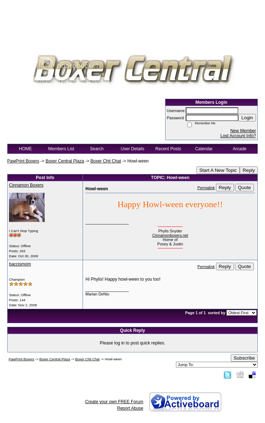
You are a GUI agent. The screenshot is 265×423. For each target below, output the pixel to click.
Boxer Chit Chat (105, 161)
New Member (243, 130)
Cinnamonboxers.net (170, 235)
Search (96, 148)
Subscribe (244, 358)
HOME (25, 148)
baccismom (20, 264)
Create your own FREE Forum (114, 401)
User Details (132, 148)
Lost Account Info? (238, 135)
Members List (61, 148)
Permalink (206, 188)
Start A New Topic (218, 170)
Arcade (239, 148)
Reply (249, 170)
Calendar (204, 148)
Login (247, 117)
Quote (244, 187)
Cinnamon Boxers (26, 185)
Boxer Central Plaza (64, 161)
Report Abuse (130, 408)
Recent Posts (168, 148)
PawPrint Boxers (23, 161)
